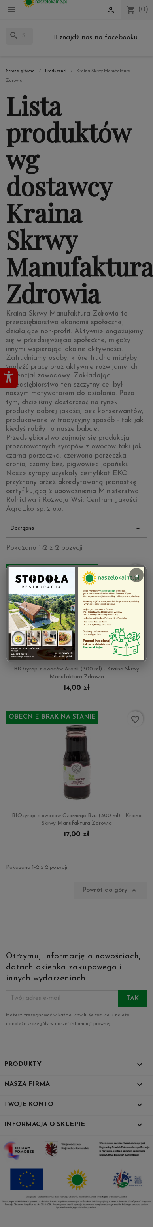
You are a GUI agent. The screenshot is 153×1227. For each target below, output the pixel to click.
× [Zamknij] (136, 575)
